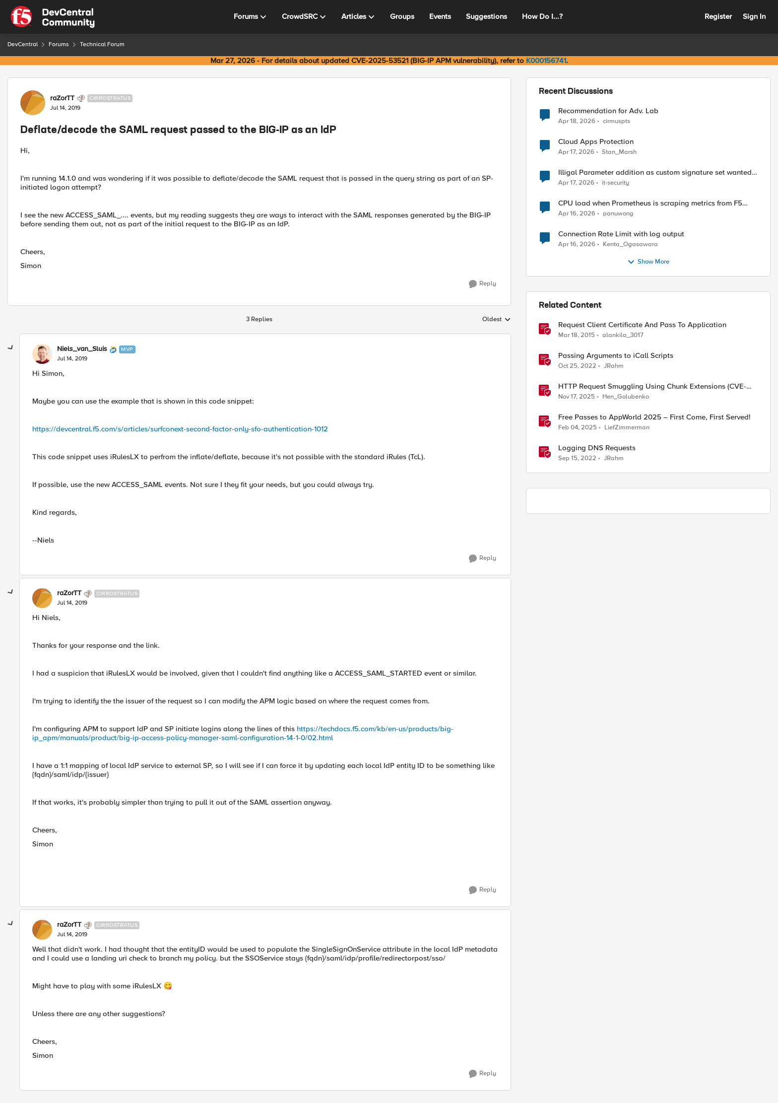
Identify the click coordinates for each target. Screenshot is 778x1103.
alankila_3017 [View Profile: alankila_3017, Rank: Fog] (623, 335)
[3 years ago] (577, 366)
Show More (648, 262)
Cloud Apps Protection (596, 142)
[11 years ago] (576, 336)
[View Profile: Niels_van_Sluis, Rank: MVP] (42, 354)
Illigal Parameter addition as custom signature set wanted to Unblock (655, 172)
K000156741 (546, 60)
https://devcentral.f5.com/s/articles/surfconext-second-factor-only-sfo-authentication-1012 (180, 428)
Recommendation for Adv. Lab (608, 111)
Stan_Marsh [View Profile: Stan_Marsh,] (619, 152)
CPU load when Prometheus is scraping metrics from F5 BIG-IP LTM (650, 203)
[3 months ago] (576, 121)
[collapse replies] (11, 348)
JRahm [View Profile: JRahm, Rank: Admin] (614, 366)
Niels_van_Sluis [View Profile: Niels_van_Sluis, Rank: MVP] (82, 349)
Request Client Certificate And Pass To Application (642, 325)
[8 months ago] (576, 397)
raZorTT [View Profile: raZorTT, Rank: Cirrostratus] (62, 98)
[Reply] (482, 283)
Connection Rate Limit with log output (621, 234)
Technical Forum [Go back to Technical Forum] (102, 44)
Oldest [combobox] (496, 320)
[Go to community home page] (52, 17)
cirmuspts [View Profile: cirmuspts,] (616, 121)
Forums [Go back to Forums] (59, 44)
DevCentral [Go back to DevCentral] (22, 44)
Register (718, 16)
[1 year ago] (577, 428)
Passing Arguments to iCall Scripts (615, 355)
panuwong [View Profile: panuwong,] (618, 213)
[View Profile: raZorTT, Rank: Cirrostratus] (32, 102)
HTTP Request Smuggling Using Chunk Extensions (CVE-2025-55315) (652, 386)
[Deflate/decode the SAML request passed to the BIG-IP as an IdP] (72, 358)
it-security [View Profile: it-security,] (615, 183)
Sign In (754, 16)
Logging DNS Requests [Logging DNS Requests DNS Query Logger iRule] (597, 448)
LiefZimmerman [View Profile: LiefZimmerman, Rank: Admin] (626, 427)
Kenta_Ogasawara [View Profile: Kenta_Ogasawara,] (630, 244)
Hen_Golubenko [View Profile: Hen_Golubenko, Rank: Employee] (625, 397)
